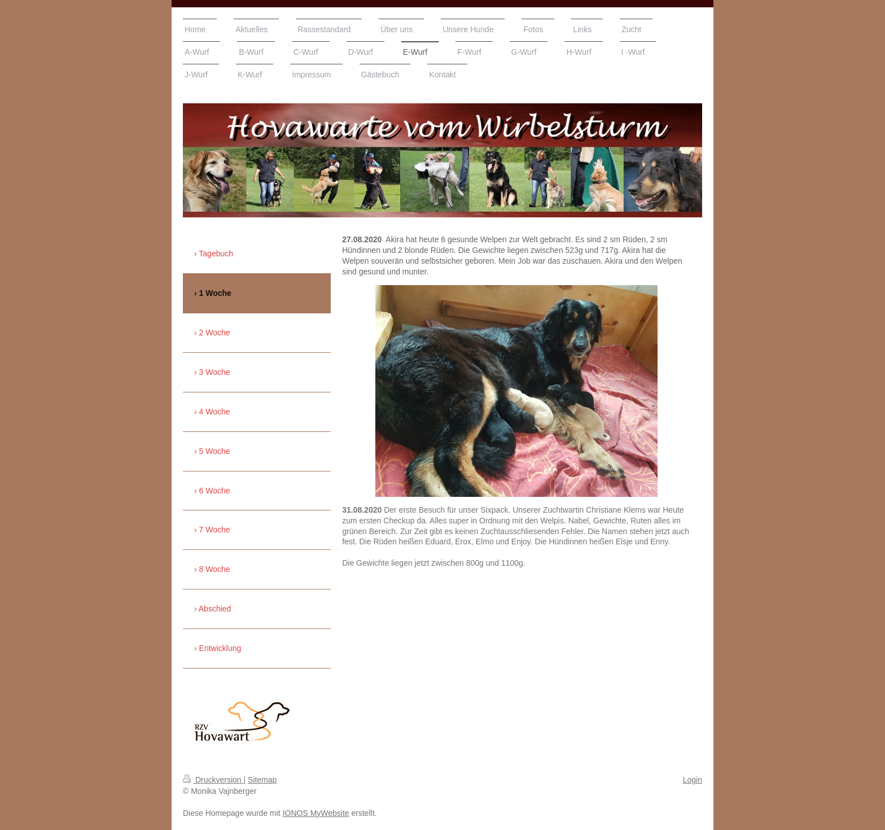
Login (692, 779)
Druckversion (213, 779)
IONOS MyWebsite (316, 813)
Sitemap (262, 779)
